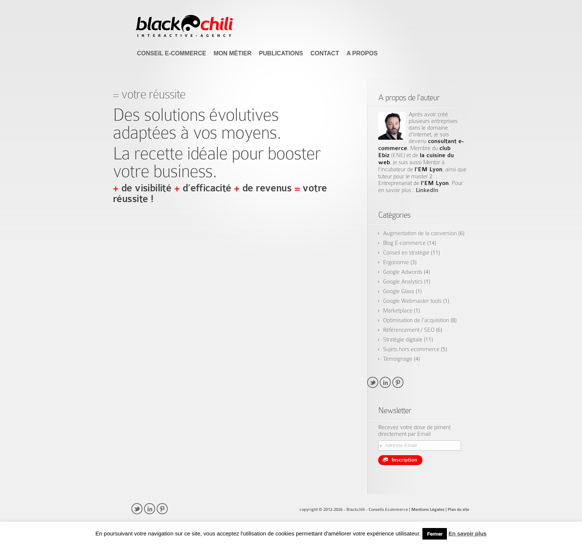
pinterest (397, 382)
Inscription (400, 460)
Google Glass (398, 291)
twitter (372, 382)
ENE (398, 155)
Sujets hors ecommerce (411, 349)
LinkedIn (427, 190)
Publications (281, 53)
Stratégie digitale (402, 339)
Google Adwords (402, 272)
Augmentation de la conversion (420, 233)
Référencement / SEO (409, 330)
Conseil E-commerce (171, 53)
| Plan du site (457, 509)
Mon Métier (232, 53)
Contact (324, 53)
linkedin (385, 382)
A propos (361, 53)
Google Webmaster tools (412, 301)
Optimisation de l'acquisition (416, 320)
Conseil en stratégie (406, 252)
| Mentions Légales (426, 509)
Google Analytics (403, 281)
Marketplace (397, 310)
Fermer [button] (434, 534)
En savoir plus (467, 533)
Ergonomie (396, 262)
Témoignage (397, 359)
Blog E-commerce (404, 243)
